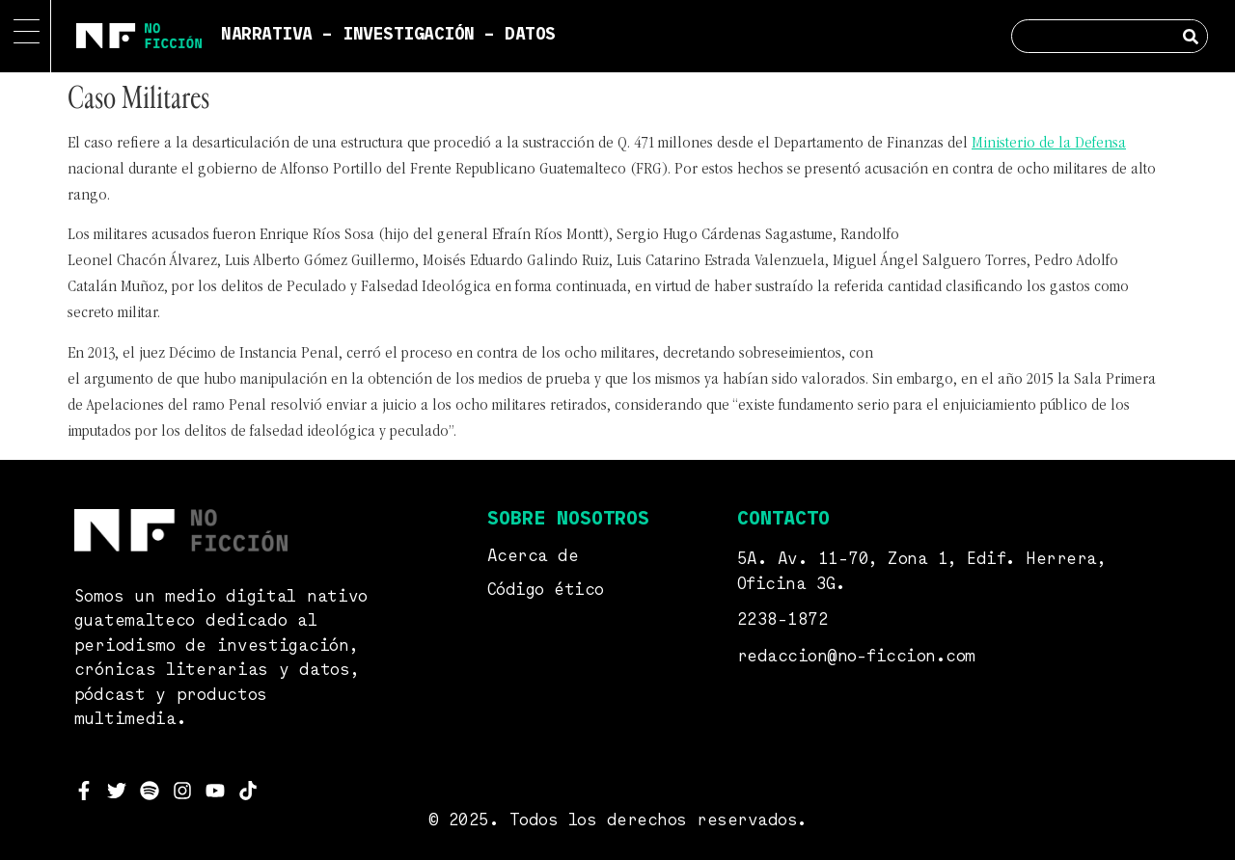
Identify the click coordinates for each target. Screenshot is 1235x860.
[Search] (1190, 36)
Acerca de (533, 557)
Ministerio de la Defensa (1049, 143)
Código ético (545, 590)
